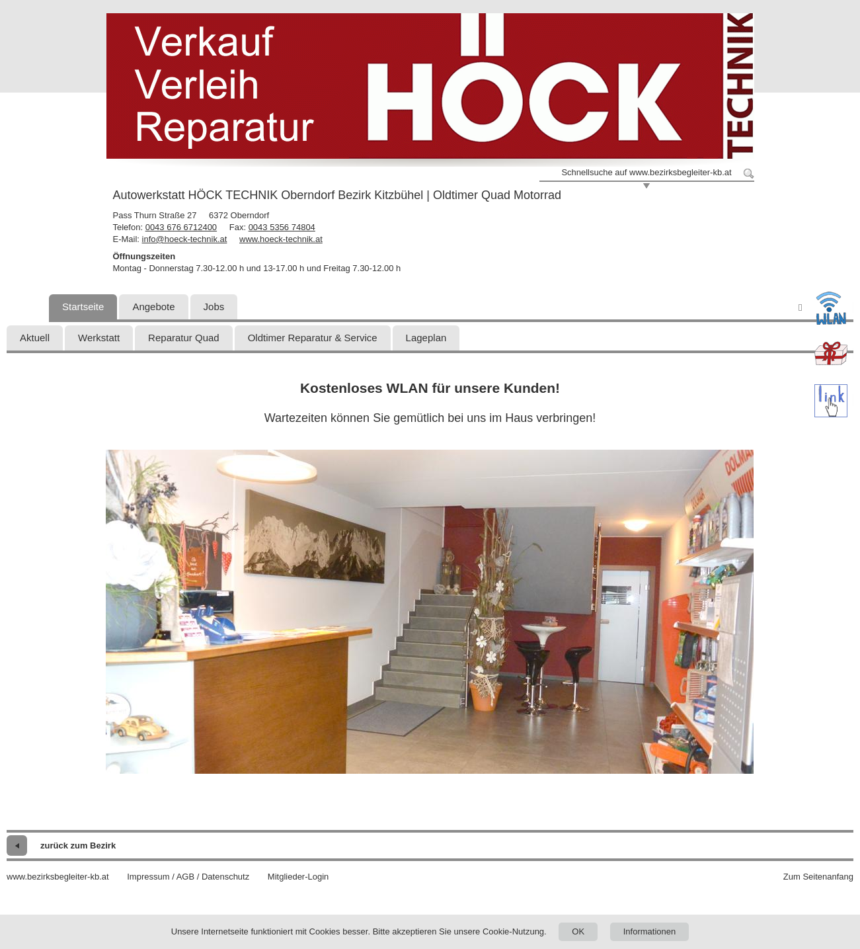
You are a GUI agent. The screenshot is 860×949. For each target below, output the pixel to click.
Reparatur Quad (183, 337)
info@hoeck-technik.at (184, 239)
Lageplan (426, 337)
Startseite (83, 306)
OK (578, 931)
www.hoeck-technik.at (281, 239)
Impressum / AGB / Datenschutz (188, 877)
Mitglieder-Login (298, 877)
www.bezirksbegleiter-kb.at (58, 877)
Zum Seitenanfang (818, 877)
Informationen (649, 931)
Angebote (153, 306)
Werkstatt (99, 337)
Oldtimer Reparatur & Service (312, 337)
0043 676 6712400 (181, 227)
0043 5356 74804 (282, 227)
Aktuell (35, 337)
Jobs (214, 306)
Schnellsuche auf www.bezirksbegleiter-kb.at (646, 172)
